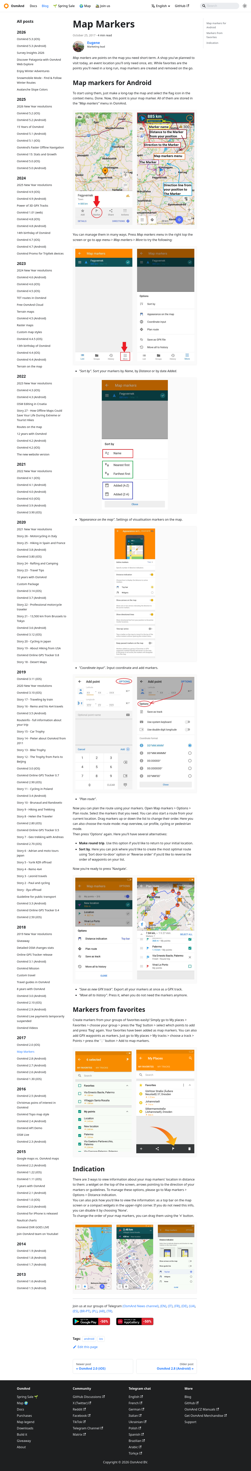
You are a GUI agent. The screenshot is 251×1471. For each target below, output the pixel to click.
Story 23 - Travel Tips (30, 570)
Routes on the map (29, 427)
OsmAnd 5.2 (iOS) (28, 113)
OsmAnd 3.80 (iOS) (29, 556)
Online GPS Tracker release (34, 954)
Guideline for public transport (36, 897)
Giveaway (23, 941)
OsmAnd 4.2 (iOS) (28, 447)
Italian (135, 1415)
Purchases (24, 1415)
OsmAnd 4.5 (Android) (31, 318)
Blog (45, 6)
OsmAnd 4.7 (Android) (31, 246)
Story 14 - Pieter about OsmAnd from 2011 (41, 740)
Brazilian (137, 1441)
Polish (135, 1428)
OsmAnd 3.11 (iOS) (29, 679)
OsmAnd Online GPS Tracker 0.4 (38, 910)
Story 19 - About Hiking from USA (39, 648)
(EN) (163, 1306)
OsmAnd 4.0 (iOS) (28, 498)
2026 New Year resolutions (34, 106)
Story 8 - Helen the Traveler (35, 816)
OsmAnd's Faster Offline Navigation (40, 147)
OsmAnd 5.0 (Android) (31, 168)
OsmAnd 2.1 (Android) (31, 1193)
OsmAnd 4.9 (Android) (31, 199)
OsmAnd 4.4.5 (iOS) (29, 339)
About (21, 1447)
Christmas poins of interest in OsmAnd (36, 1105)
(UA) (192, 1306)
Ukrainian (137, 1422)
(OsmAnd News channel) (141, 1306)
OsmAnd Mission (28, 968)
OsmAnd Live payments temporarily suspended (40, 1018)
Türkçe (135, 1453)
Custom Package (28, 584)
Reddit (79, 1409)
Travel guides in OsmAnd (33, 982)
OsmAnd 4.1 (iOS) (28, 478)
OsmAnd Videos (27, 1028)
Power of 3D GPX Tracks (32, 205)
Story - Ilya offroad (29, 890)
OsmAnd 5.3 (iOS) (28, 39)
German (136, 1409)
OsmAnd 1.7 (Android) (31, 1264)
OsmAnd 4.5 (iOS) (28, 291)
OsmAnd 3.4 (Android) (31, 796)
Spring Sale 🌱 (27, 1397)
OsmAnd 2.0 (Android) (31, 1206)
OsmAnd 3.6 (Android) (31, 628)
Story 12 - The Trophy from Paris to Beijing (40, 759)
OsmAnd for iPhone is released (37, 1213)
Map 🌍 (22, 1403)
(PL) (94, 1311)
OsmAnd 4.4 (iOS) (28, 352)
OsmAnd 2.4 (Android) (31, 1121)
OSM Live (23, 1135)
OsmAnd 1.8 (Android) (31, 1257)
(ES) (75, 1311)
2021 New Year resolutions (34, 529)
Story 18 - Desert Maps (32, 662)
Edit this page (85, 1347)
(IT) (170, 1306)
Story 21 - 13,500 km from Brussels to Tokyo (41, 618)
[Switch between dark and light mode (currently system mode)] (245, 6)
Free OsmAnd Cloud (30, 305)
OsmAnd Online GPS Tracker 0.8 (38, 655)
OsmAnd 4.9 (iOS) (28, 192)
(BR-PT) (85, 1311)
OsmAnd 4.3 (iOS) (28, 390)
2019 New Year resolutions (34, 934)
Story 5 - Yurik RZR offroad (34, 862)
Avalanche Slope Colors (32, 89)
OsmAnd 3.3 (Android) (31, 903)
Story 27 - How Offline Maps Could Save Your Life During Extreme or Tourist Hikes (39, 415)
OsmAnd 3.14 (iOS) (29, 591)
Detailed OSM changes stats (35, 948)
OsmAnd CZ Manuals (202, 1409)
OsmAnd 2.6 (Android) (31, 1072)
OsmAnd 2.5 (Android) (31, 1096)
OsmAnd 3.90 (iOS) (29, 512)
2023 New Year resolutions (34, 383)
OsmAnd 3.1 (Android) (31, 961)
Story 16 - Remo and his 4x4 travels (40, 706)
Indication (212, 43)
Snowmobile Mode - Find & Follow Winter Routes (39, 80)
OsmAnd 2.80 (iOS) (29, 823)
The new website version (33, 454)
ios (101, 1339)
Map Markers (25, 1051)
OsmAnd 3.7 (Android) (31, 598)
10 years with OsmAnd (32, 577)
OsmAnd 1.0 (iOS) (28, 1200)
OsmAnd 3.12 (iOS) (29, 634)
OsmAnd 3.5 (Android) (31, 713)
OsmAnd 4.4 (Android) (31, 359)
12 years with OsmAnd (32, 434)
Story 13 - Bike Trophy (31, 750)
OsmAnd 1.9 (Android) (31, 1251)
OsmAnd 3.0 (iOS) (28, 768)
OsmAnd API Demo (29, 1128)
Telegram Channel (88, 1428)
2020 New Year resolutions (34, 686)
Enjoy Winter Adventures (33, 71)
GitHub (182, 6)
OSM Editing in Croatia (32, 404)
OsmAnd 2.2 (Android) (31, 1165)
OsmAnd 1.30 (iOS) (29, 1079)
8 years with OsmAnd (31, 989)
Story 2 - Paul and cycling (33, 883)
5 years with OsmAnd (31, 1186)
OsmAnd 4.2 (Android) (31, 440)
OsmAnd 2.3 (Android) (31, 1141)
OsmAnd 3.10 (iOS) (29, 692)
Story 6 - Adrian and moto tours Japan (38, 853)
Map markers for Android (216, 25)
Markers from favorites (214, 35)
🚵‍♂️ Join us (102, 6)
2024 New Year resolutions (34, 270)
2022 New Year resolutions (34, 471)
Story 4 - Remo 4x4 (29, 869)
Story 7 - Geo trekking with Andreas (40, 837)
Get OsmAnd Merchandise (206, 1415)
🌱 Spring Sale (64, 6)
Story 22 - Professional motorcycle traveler (39, 607)
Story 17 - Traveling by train (35, 699)
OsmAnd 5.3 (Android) (31, 46)
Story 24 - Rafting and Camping (37, 563)
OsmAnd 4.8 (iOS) (28, 219)
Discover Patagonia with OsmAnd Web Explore (39, 62)
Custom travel (26, 975)
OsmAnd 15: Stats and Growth (37, 154)
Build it (22, 1434)
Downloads (25, 1428)
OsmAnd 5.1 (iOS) (28, 140)
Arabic (135, 1447)
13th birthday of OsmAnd (33, 346)
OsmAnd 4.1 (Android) (31, 485)
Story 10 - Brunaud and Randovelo (39, 802)
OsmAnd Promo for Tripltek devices (40, 253)
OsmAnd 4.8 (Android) (31, 226)
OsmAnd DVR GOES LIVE (33, 1227)
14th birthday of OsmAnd (33, 233)
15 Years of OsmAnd (30, 127)
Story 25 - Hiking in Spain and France (41, 543)
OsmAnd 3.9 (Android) (31, 505)
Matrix (79, 1434)
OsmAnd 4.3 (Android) (31, 397)
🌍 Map (85, 6)
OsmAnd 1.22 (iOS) (29, 1172)
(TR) (109, 1311)
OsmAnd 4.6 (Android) (31, 277)
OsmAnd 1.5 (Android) (31, 1288)
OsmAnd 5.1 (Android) (31, 134)
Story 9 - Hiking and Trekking (36, 809)
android (89, 1339)
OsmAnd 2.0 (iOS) (28, 1045)
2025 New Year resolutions (34, 185)
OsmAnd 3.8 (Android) (31, 549)
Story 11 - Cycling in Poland (35, 789)
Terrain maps (25, 311)
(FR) (177, 1306)
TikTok (79, 1422)
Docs (33, 6)
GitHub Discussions (89, 1397)
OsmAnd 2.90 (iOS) (29, 782)
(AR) (102, 1311)
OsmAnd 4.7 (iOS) (28, 240)
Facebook (81, 1415)
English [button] (159, 6)
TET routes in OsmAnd (31, 298)
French (135, 1403)
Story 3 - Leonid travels (32, 876)
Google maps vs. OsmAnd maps (38, 1158)
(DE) (184, 1306)
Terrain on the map (29, 366)
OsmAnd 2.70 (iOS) (29, 844)
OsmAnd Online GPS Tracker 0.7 (38, 775)
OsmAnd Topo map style (33, 1114)
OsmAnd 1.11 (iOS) (29, 1179)
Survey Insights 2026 (30, 53)
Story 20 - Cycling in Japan (34, 641)
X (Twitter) (82, 1403)
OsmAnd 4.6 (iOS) (28, 284)
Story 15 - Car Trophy (31, 731)
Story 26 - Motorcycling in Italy (37, 536)
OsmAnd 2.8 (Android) (31, 1058)
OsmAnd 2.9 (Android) (31, 1009)
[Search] (219, 6)
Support (190, 1422)
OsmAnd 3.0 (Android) (31, 996)
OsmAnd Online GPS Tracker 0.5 (38, 830)
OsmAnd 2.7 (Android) (31, 1065)
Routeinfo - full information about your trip (39, 722)
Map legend (25, 1422)
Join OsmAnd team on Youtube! (37, 1234)
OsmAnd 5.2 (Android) (31, 120)
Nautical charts (27, 1220)
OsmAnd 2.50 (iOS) (29, 917)
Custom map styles (29, 332)
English (136, 1397)
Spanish (136, 1434)
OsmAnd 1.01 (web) (30, 212)
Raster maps (25, 325)
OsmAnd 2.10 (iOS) (29, 1002)
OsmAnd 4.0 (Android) (31, 492)
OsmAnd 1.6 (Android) (31, 1281)
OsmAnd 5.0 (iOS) (28, 161)
